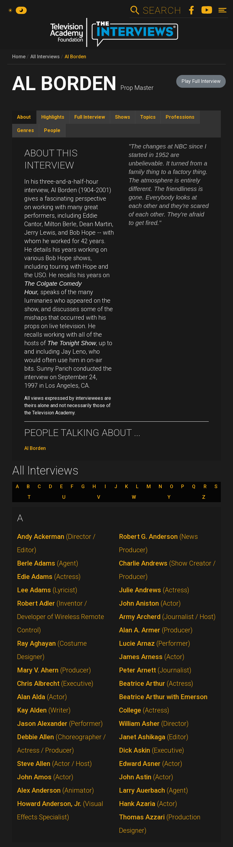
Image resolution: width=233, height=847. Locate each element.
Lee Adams (47, 590)
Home (18, 57)
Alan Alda (42, 697)
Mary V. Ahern (54, 670)
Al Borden (75, 57)
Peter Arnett (155, 670)
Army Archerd (167, 617)
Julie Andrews (154, 590)
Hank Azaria (148, 804)
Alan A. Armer (156, 630)
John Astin (146, 777)
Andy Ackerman (56, 543)
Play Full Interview (201, 81)
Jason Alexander (60, 723)
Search (162, 10)
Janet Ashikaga (153, 737)
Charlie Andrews (167, 570)
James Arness (151, 657)
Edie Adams (49, 576)
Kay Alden (44, 710)
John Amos (45, 777)
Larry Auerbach (153, 790)
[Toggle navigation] (222, 10)
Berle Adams (47, 563)
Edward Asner (150, 763)
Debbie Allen (61, 743)
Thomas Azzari (160, 823)
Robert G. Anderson (158, 543)
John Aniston (150, 603)
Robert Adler (60, 617)
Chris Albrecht (55, 683)
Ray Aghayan (52, 650)
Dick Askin (151, 750)
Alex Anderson (55, 790)
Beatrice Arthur (156, 683)
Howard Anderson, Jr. (60, 810)
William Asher (154, 723)
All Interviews (45, 57)
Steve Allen (54, 763)
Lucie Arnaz (154, 643)
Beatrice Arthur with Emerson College (163, 703)
